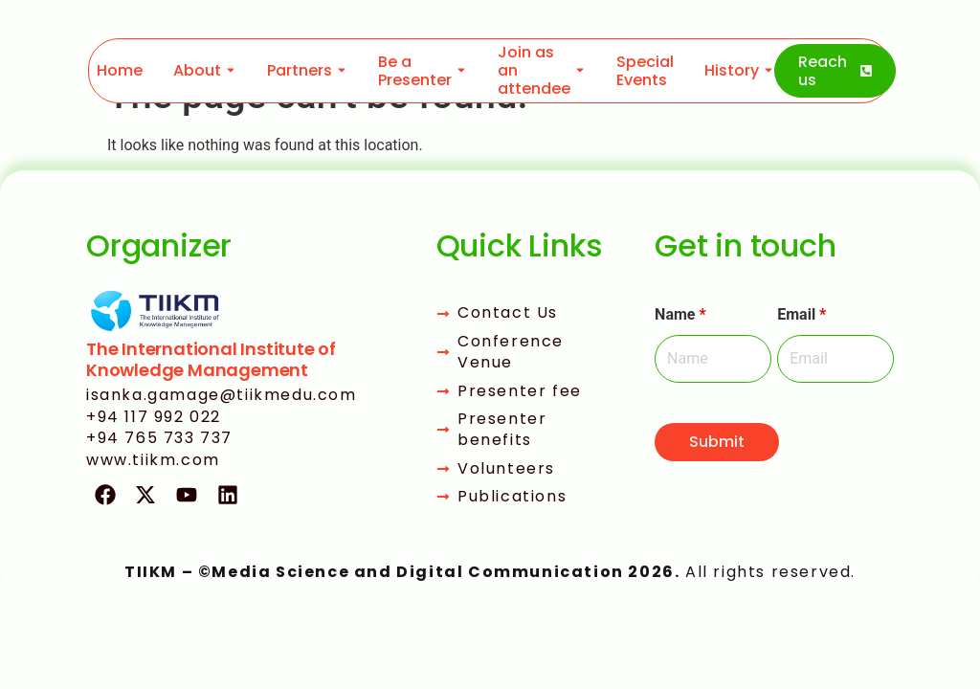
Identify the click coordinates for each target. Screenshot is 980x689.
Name (680, 314)
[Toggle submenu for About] (228, 70)
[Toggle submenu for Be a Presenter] (459, 70)
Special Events (645, 71)
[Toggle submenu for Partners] (339, 70)
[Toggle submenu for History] (766, 70)
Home (120, 70)
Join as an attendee (534, 71)
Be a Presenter (415, 71)
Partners (299, 70)
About (197, 70)
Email (801, 314)
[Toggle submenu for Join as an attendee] (578, 70)
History (731, 70)
